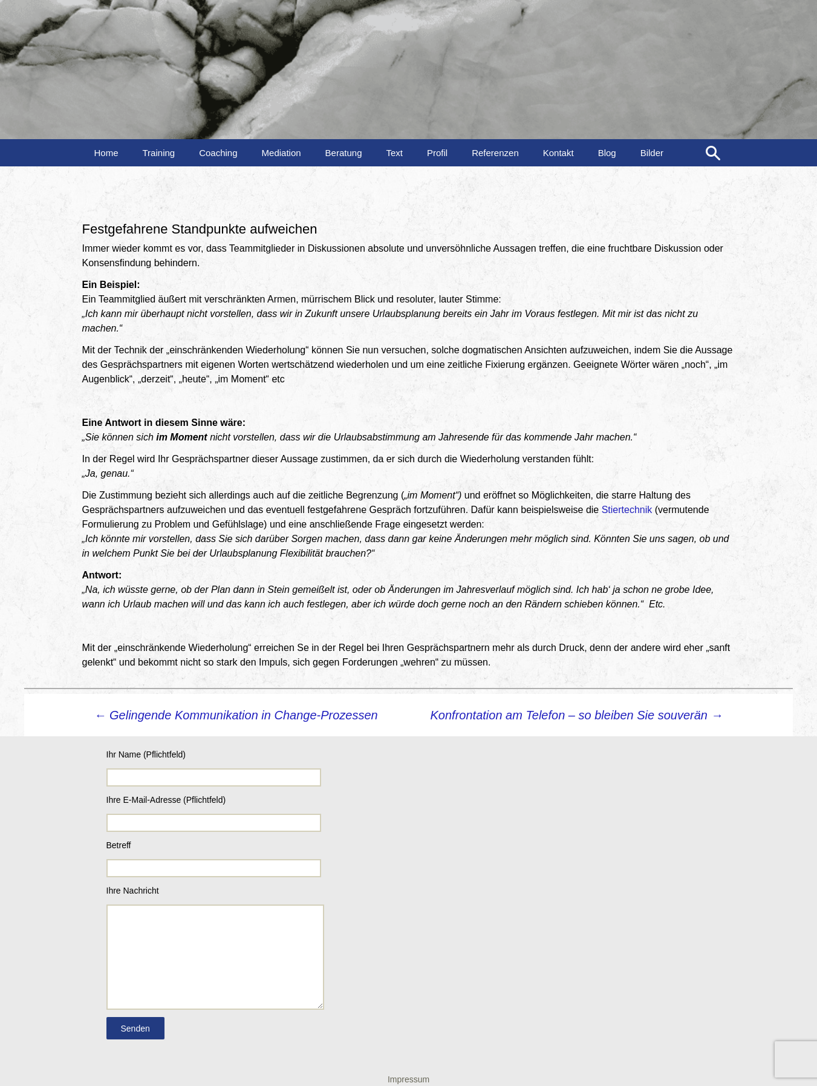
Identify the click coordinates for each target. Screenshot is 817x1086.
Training (159, 153)
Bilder (651, 153)
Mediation (281, 153)
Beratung (343, 153)
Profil (437, 153)
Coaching (218, 153)
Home (106, 153)
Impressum (408, 1079)
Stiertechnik (627, 510)
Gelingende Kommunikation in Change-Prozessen (236, 715)
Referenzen (495, 153)
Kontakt (558, 153)
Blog (607, 153)
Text (394, 153)
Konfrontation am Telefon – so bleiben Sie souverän (577, 715)
